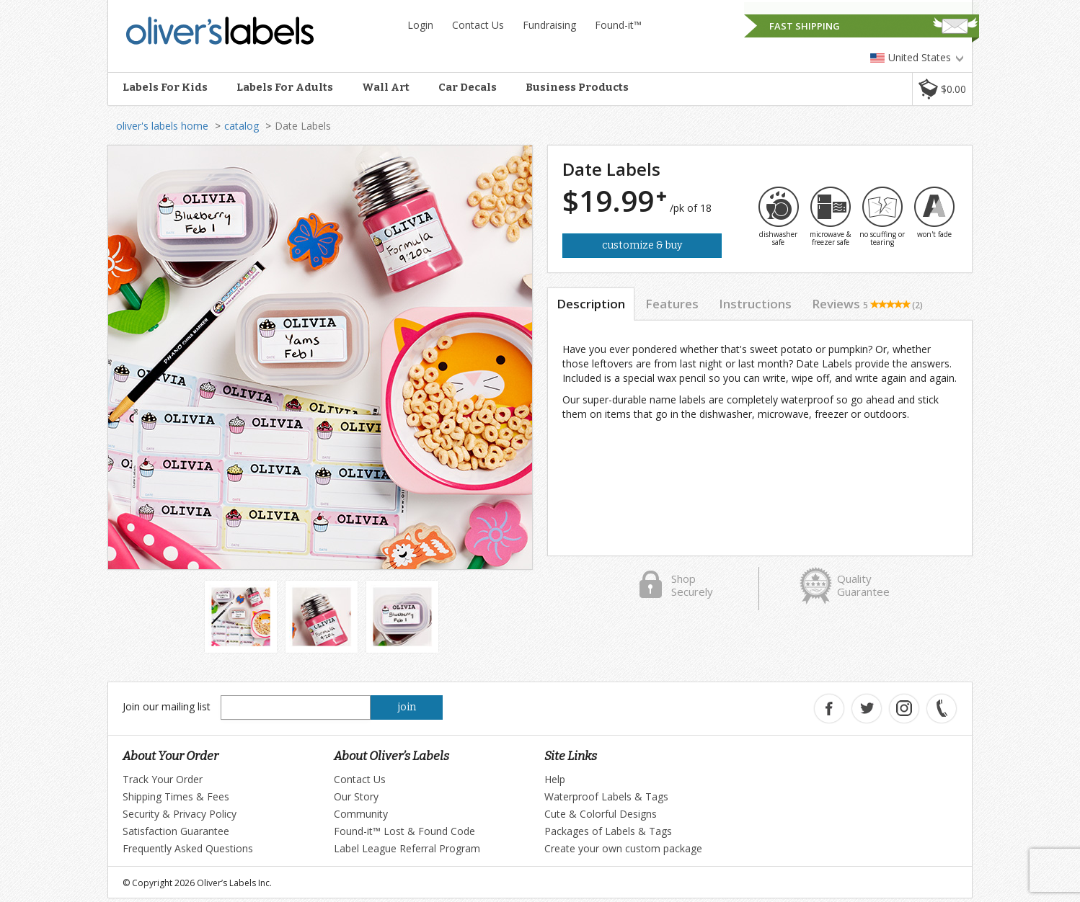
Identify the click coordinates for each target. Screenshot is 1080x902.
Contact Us (478, 25)
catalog (241, 126)
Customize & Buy (642, 245)
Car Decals (467, 87)
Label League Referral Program (407, 848)
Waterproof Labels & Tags (606, 796)
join (407, 707)
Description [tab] (591, 303)
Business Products (577, 87)
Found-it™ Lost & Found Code (404, 831)
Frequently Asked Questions (188, 848)
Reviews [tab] (867, 303)
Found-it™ (618, 25)
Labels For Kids (165, 87)
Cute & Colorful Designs (600, 814)
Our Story (356, 796)
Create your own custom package (623, 848)
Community (361, 814)
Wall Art (386, 87)
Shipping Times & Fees (176, 796)
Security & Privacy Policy (179, 814)
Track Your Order (163, 779)
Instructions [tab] (755, 303)
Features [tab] (672, 303)
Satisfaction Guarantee (176, 831)
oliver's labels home (162, 126)
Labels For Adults (284, 87)
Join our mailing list (167, 706)
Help (554, 779)
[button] (942, 89)
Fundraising (549, 25)
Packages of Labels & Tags (608, 831)
